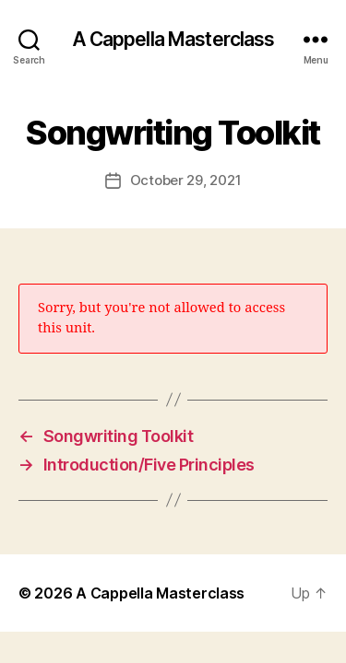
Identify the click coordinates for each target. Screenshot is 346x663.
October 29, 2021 (186, 180)
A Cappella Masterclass (173, 39)
